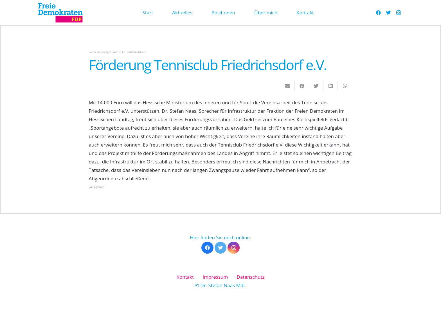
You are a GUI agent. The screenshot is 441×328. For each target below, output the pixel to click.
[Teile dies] (302, 86)
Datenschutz (251, 277)
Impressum (215, 277)
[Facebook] (378, 12)
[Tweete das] (316, 86)
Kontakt (185, 277)
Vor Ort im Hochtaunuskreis (129, 52)
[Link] (60, 13)
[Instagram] (398, 12)
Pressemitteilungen (100, 52)
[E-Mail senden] (287, 86)
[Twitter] (388, 12)
